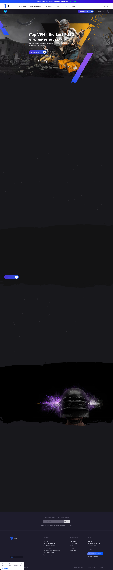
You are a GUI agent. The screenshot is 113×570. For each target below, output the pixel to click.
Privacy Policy (91, 567)
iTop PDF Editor (47, 548)
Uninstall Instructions (93, 543)
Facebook (73, 550)
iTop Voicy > (73, 1)
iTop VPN (45, 541)
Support (89, 541)
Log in (106, 6)
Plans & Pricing (47, 555)
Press (71, 545)
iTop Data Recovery (49, 545)
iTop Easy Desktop (48, 552)
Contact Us (73, 543)
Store (73, 6)
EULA (101, 567)
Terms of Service (78, 567)
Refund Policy (91, 545)
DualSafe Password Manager (51, 550)
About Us (73, 541)
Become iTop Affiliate (95, 553)
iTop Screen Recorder (49, 543)
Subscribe (66, 521)
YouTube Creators (92, 556)
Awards (72, 548)
